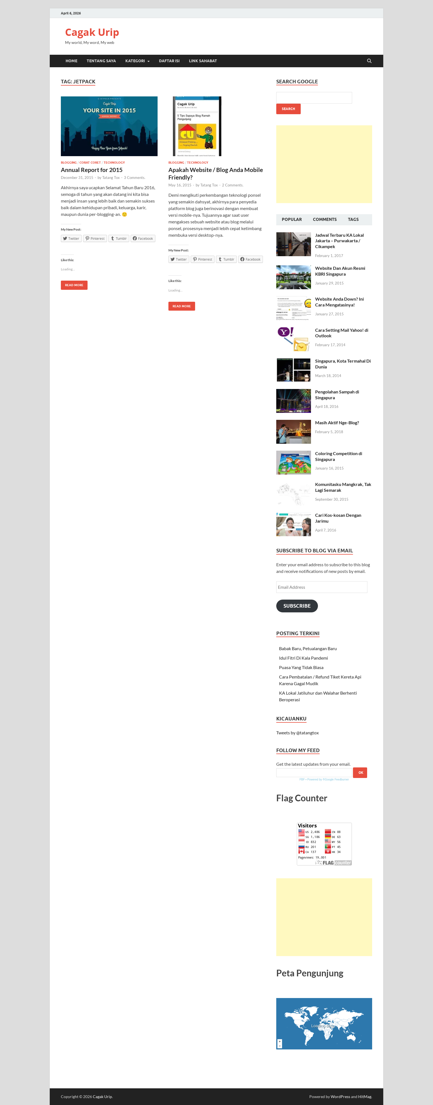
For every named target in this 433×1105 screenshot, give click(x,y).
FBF (302, 779)
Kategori (135, 61)
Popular (292, 219)
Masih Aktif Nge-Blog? (337, 422)
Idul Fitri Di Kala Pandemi (303, 657)
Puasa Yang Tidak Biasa (301, 667)
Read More (72, 284)
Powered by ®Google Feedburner (328, 779)
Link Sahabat (203, 61)
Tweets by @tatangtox (297, 732)
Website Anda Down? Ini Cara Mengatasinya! (339, 301)
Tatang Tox (111, 177)
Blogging (69, 162)
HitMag (364, 1096)
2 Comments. (232, 185)
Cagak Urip (92, 32)
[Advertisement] (324, 164)
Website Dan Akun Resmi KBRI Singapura (340, 270)
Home (71, 61)
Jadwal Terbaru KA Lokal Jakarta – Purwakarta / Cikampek (339, 240)
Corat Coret (90, 162)
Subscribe (297, 606)
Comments (325, 219)
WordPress (340, 1096)
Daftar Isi (169, 61)
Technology (114, 162)
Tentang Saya (101, 61)
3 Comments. (134, 177)
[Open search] (369, 61)
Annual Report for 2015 (92, 169)
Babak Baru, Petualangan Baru (308, 648)
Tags (353, 219)
